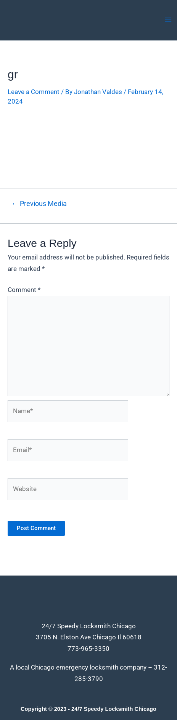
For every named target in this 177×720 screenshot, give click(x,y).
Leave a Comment (34, 92)
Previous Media (39, 203)
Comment (24, 290)
